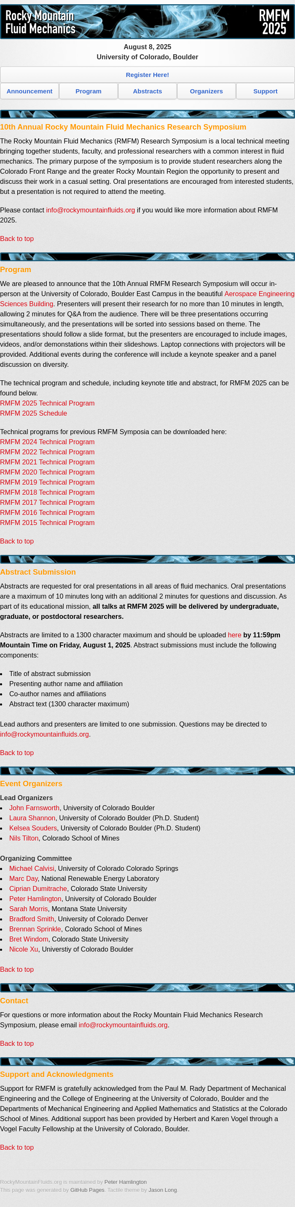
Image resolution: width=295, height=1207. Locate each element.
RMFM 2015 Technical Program (47, 522)
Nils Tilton (23, 838)
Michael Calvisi (31, 868)
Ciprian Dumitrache (38, 888)
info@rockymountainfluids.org (90, 210)
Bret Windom (28, 939)
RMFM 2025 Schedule (33, 413)
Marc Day (23, 878)
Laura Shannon (32, 818)
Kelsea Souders (33, 828)
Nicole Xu (23, 949)
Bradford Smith (31, 919)
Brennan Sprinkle (35, 929)
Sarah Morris (28, 909)
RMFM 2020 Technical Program (47, 472)
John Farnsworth (34, 808)
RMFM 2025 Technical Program (47, 403)
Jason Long (162, 1190)
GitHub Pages (87, 1190)
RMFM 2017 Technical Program (47, 502)
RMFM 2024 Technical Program (47, 442)
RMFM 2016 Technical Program (47, 512)
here (234, 635)
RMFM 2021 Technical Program (47, 462)
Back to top (17, 238)
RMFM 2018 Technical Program (47, 492)
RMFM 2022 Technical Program (47, 452)
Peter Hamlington (35, 898)
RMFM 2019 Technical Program (47, 482)
